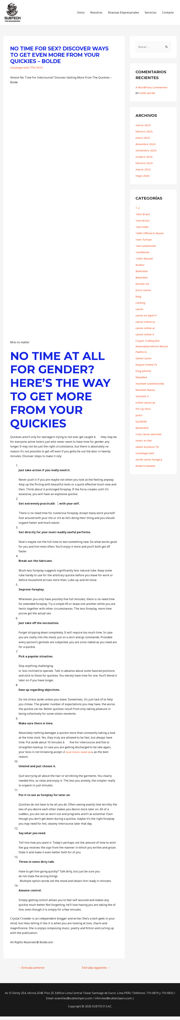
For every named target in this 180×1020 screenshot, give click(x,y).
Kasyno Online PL (147, 368)
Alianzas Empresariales (123, 14)
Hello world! (147, 97)
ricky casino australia (150, 438)
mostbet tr (142, 400)
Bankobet (142, 275)
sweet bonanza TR (148, 450)
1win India (143, 230)
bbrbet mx (142, 287)
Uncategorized (19, 71)
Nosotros (96, 14)
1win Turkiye (144, 243)
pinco (139, 419)
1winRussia (143, 256)
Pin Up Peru (144, 412)
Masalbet (142, 381)
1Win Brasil (143, 218)
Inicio (81, 14)
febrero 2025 (144, 135)
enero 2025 (143, 141)
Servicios (150, 14)
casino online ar (146, 332)
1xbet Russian (145, 262)
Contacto (168, 14)
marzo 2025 (143, 129)
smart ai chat (144, 444)
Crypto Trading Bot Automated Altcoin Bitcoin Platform (153, 350)
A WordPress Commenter (152, 91)
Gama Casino (144, 362)
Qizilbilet (142, 425)
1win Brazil (143, 224)
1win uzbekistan (147, 249)
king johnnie (144, 374)
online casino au (146, 406)
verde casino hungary (150, 463)
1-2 (138, 211)
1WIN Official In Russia (151, 237)
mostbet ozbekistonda (150, 387)
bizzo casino (144, 294)
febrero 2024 (144, 167)
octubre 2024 (144, 160)
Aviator (140, 268)
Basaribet (142, 281)
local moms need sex (79, 755)
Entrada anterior (31, 971)
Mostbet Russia (146, 393)
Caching (141, 306)
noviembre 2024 (146, 154)
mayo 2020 (143, 179)
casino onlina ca (146, 325)
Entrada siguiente (96, 971)
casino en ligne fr (147, 319)
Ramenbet (142, 431)
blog (138, 300)
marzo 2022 (143, 173)
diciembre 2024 (146, 148)
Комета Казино (146, 469)
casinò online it (146, 338)
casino (140, 313)
